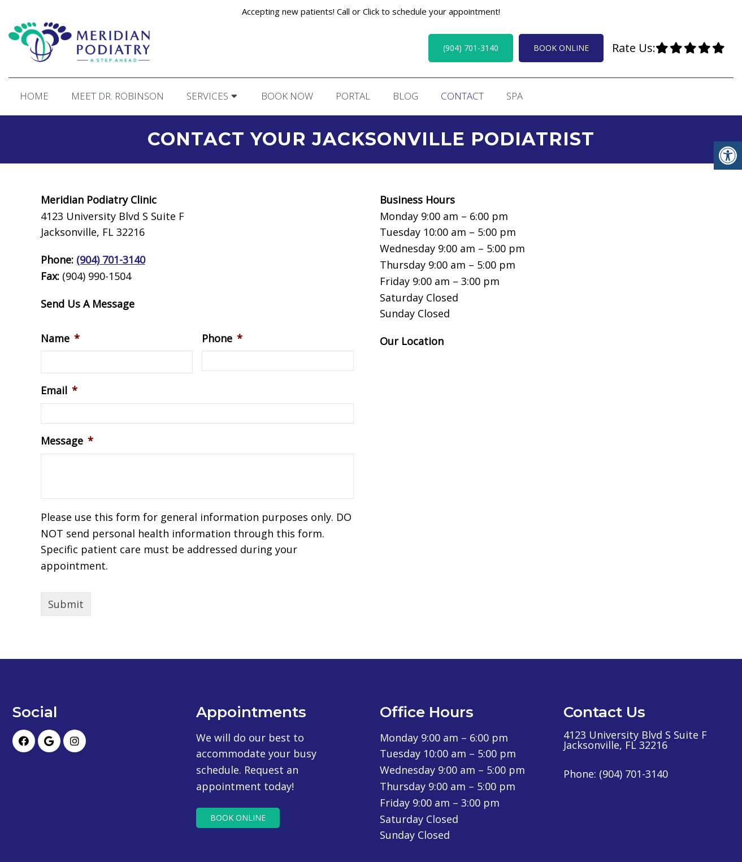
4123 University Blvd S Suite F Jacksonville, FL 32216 (635, 738)
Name (60, 336)
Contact (462, 95)
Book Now (287, 95)
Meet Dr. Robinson (117, 95)
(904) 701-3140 (470, 47)
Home (34, 95)
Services (207, 95)
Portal (353, 95)
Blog (405, 95)
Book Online (561, 47)
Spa (514, 95)
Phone (222, 336)
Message (67, 439)
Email (59, 388)
